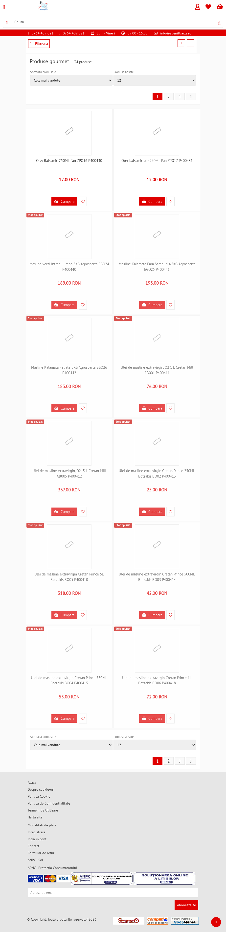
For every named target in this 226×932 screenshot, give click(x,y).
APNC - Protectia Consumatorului (52, 868)
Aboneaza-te (186, 905)
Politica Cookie (39, 796)
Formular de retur (41, 853)
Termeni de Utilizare (43, 810)
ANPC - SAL (36, 860)
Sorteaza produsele (43, 72)
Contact (33, 846)
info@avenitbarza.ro (175, 33)
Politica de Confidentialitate (49, 803)
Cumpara (64, 201)
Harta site (35, 817)
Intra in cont (37, 839)
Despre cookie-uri (41, 789)
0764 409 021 (42, 33)
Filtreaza (39, 43)
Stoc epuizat (35, 215)
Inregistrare (36, 832)
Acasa (32, 782)
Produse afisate (123, 72)
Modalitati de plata (42, 825)
